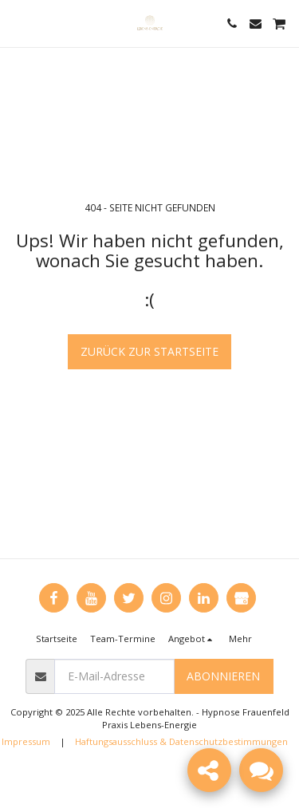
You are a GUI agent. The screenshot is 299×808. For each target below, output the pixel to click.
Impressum (26, 741)
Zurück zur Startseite (149, 351)
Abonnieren (223, 676)
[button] (17, 22)
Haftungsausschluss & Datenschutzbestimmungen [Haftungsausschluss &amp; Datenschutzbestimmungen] (181, 741)
